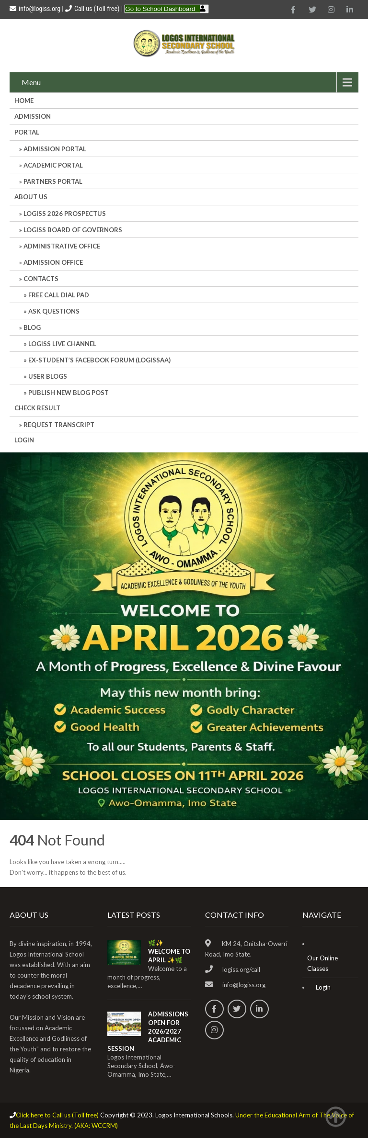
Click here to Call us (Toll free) (57, 1115)
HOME (24, 100)
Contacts (40, 278)
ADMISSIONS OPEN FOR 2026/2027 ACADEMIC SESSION (147, 1031)
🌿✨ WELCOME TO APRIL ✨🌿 (169, 951)
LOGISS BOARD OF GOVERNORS (72, 230)
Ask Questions (54, 311)
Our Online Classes (322, 963)
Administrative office (61, 246)
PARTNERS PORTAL (52, 181)
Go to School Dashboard (160, 8)
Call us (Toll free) (96, 8)
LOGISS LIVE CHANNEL (62, 344)
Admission (32, 116)
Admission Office (53, 262)
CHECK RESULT (37, 408)
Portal (26, 132)
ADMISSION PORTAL (54, 149)
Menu (31, 82)
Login (24, 440)
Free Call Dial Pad (58, 295)
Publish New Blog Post (68, 392)
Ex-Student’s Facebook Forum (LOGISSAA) (99, 360)
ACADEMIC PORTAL (53, 165)
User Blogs (47, 376)
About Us (30, 197)
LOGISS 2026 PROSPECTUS (64, 213)
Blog (32, 327)
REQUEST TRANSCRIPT (58, 424)
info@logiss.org (35, 8)
